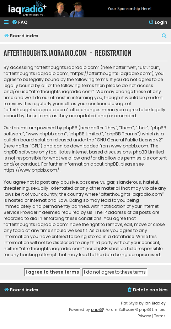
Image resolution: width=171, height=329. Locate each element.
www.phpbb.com (129, 146)
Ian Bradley (155, 303)
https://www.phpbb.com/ (31, 170)
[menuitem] (19, 22)
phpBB (97, 309)
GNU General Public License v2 (129, 140)
